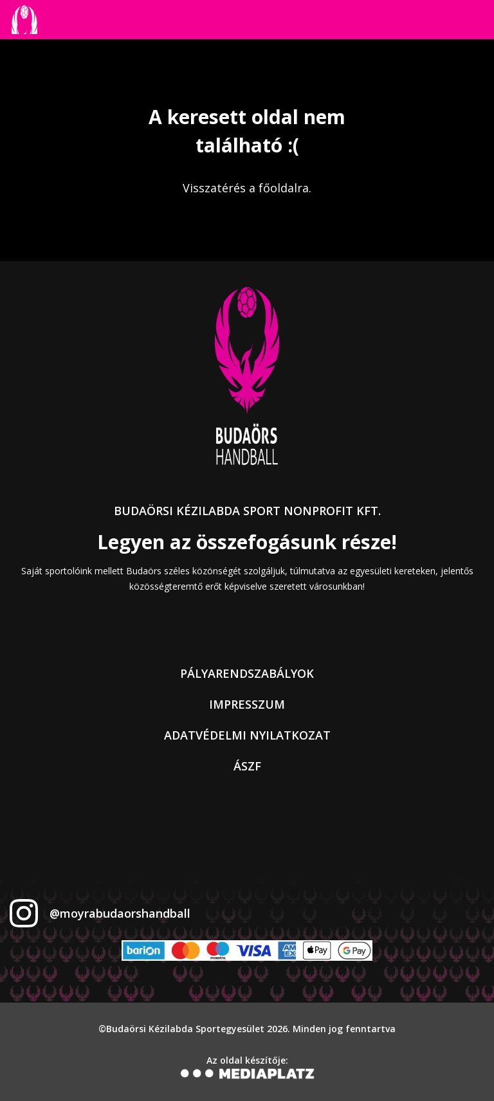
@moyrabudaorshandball (120, 913)
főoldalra (284, 188)
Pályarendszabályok (247, 673)
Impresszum (247, 704)
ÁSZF (247, 766)
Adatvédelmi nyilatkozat (247, 735)
